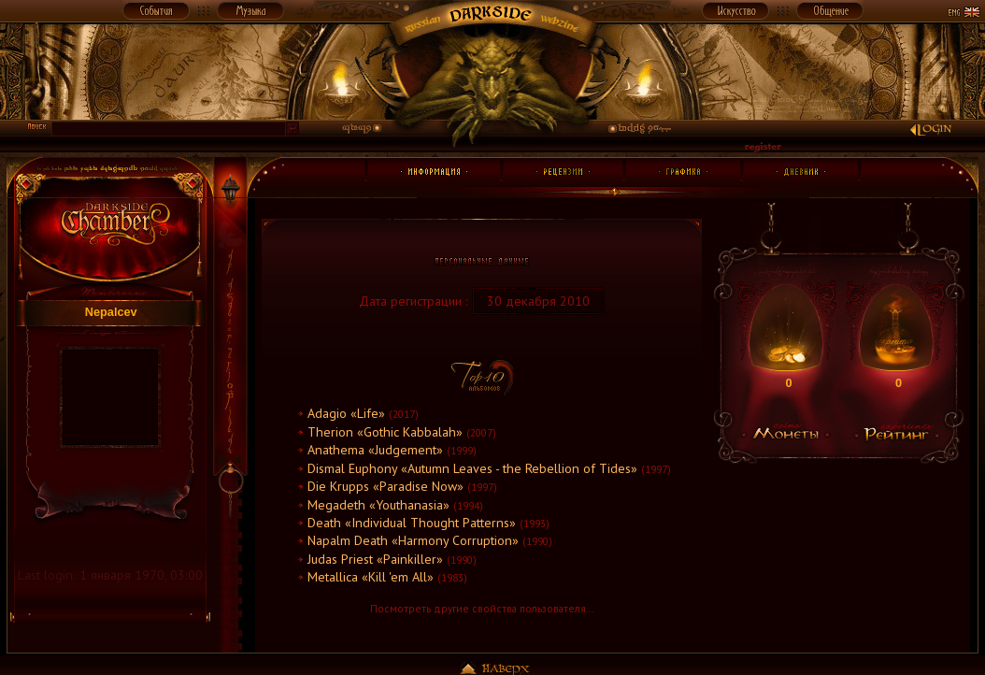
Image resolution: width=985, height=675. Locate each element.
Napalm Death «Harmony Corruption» (413, 540)
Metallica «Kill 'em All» (370, 576)
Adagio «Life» (346, 413)
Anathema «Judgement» (375, 449)
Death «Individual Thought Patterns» (411, 522)
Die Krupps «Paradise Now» (385, 486)
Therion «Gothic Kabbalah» (385, 432)
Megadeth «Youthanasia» (378, 504)
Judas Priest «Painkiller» (375, 559)
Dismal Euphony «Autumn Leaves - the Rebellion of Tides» (472, 468)
